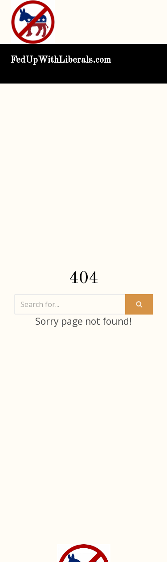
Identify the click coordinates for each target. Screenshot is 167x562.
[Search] (69, 304)
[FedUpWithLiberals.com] (35, 22)
